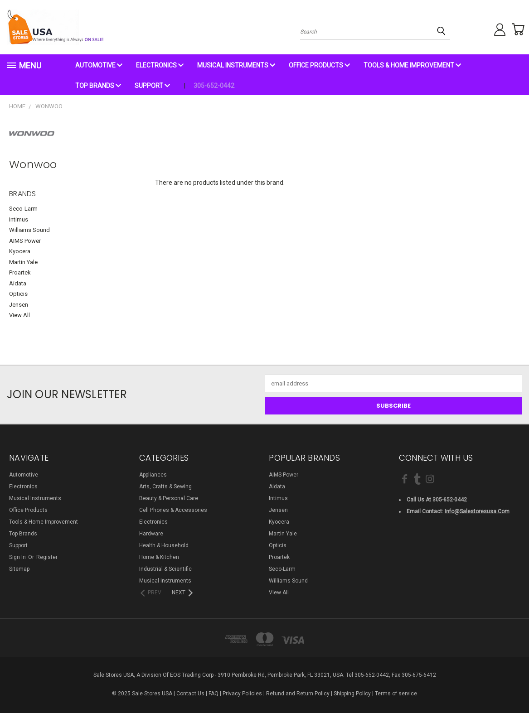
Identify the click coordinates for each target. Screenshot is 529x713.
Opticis (18, 293)
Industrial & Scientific (165, 569)
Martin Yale (23, 262)
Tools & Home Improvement (412, 65)
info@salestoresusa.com (477, 511)
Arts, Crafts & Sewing (165, 486)
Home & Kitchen (159, 557)
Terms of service (396, 693)
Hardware (151, 533)
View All (19, 315)
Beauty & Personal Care (168, 498)
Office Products (319, 65)
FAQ (213, 693)
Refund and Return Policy (298, 693)
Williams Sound (29, 229)
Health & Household (164, 545)
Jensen (18, 304)
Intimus (18, 219)
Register (47, 557)
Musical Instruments (236, 65)
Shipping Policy (352, 693)
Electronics (160, 65)
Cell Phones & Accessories (173, 510)
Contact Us (190, 693)
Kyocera (19, 251)
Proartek (20, 272)
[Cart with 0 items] (515, 29)
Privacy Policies (242, 693)
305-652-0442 (214, 85)
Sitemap (19, 569)
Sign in (18, 557)
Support (152, 85)
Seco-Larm (23, 208)
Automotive (98, 65)
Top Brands (98, 85)
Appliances (153, 475)
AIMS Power (25, 240)
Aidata (17, 283)
